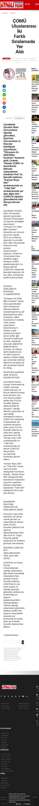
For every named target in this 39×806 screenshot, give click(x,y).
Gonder (23, 642)
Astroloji (3, 787)
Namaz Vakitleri (6, 759)
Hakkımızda (5, 703)
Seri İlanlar (4, 766)
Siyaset (3, 740)
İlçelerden (4, 738)
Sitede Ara (4, 778)
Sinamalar (4, 764)
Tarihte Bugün (5, 761)
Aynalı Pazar (5, 733)
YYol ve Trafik (5, 757)
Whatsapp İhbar (24, 706)
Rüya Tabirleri (5, 785)
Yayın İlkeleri (5, 706)
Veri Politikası (5, 708)
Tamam (27, 804)
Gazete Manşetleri (7, 771)
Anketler (4, 780)
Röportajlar (4, 745)
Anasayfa (5, 13)
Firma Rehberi (5, 768)
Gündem (12, 13)
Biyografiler (5, 783)
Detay (18, 804)
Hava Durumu (5, 754)
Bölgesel (4, 747)
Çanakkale (4, 735)
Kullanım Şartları (24, 703)
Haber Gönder (23, 708)
